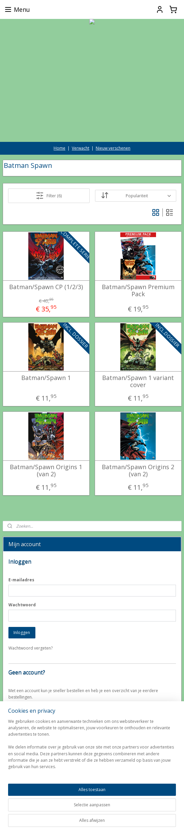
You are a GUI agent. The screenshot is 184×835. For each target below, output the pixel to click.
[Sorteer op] (135, 195)
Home (59, 148)
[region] (92, 781)
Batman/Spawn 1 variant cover (138, 381)
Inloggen (21, 632)
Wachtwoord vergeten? (30, 648)
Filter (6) (49, 196)
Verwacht (80, 148)
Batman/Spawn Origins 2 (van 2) (138, 470)
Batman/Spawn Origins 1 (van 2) (46, 470)
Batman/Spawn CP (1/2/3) (46, 286)
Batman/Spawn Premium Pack (138, 290)
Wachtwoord (22, 605)
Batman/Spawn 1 (46, 377)
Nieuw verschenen (113, 148)
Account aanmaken (31, 713)
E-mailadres (21, 580)
